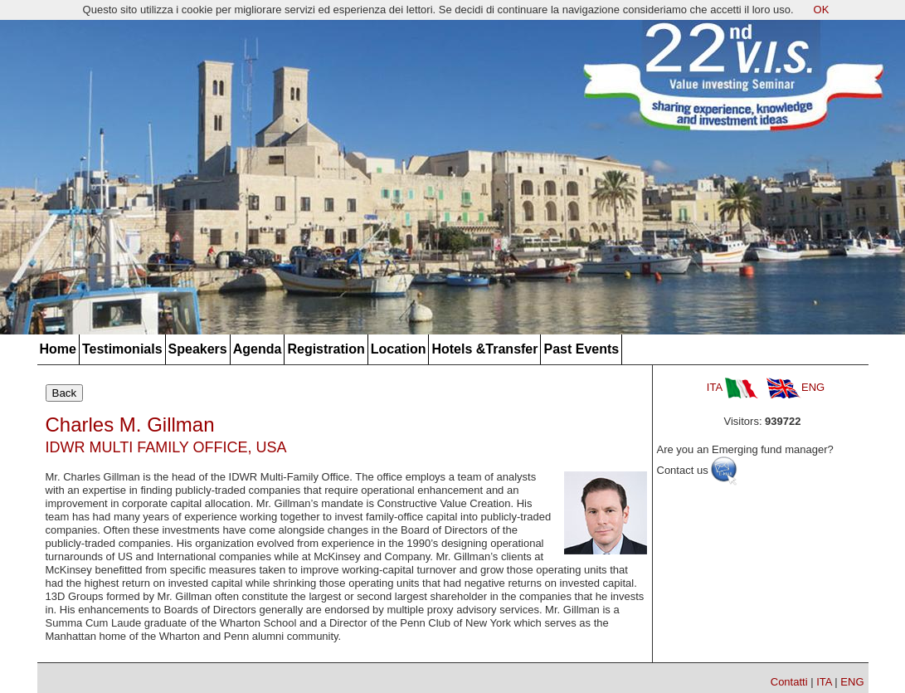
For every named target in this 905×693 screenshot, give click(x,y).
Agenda (257, 349)
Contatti (789, 682)
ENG (795, 387)
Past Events (581, 349)
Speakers (197, 349)
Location (398, 349)
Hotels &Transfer (484, 349)
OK (822, 9)
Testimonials (122, 349)
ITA (732, 387)
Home (58, 349)
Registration (325, 349)
